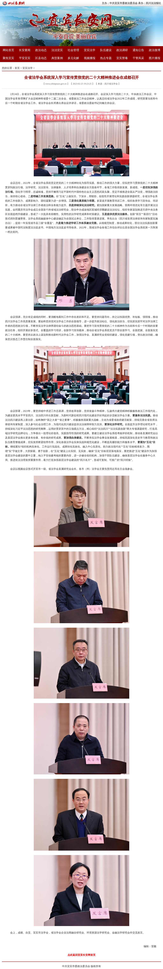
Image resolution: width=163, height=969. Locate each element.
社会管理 (73, 50)
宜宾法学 (89, 50)
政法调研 (122, 50)
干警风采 (138, 58)
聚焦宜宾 (8, 58)
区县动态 (41, 58)
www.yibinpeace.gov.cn (56, 84)
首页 (17, 68)
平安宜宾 (24, 58)
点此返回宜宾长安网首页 (81, 955)
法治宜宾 (57, 50)
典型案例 (57, 58)
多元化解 (73, 58)
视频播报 (89, 58)
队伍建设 (106, 50)
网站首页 (8, 50)
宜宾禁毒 (122, 58)
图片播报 (154, 58)
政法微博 (154, 50)
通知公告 (138, 50)
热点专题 (106, 58)
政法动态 (41, 50)
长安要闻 (24, 50)
